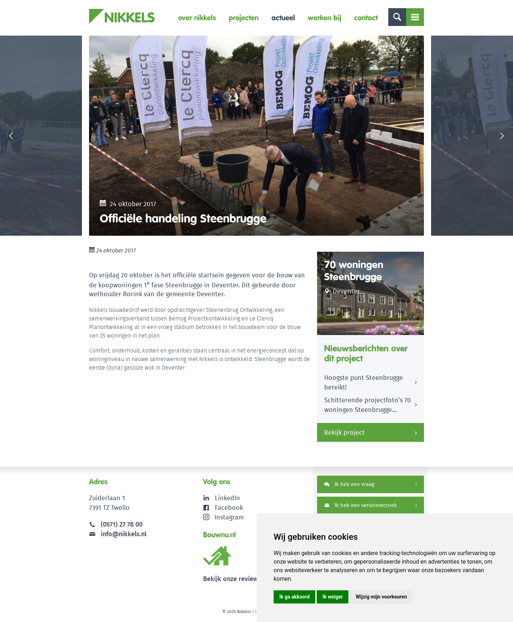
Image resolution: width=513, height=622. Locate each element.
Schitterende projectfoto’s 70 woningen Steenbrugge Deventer (367, 406)
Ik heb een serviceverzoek (360, 505)
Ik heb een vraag (349, 484)
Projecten (244, 17)
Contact (366, 17)
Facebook (229, 507)
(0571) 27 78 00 (121, 524)
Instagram (223, 517)
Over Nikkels (197, 17)
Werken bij (324, 17)
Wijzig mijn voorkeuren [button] (381, 597)
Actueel (283, 17)
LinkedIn (227, 497)
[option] (257, 136)
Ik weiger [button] (332, 597)
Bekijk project (344, 432)
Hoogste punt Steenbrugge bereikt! (363, 382)
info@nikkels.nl (117, 533)
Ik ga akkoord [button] (294, 597)
